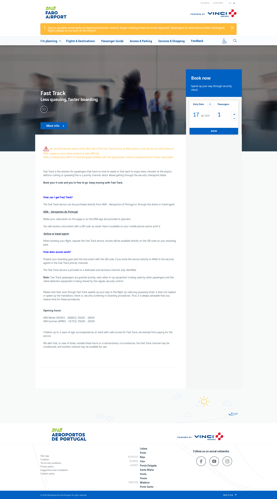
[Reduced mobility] (224, 40)
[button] (232, 2)
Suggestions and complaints (54, 470)
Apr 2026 (201, 114)
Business (205, 2)
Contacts (44, 459)
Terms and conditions (50, 463)
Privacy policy (47, 466)
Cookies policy (47, 473)
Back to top (228, 494)
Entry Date (198, 104)
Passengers (223, 104)
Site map (44, 455)
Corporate (218, 2)
